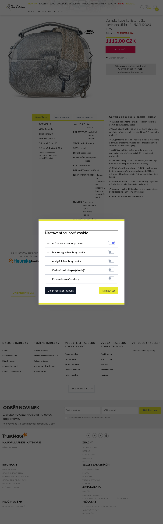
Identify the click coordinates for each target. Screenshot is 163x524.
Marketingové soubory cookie (68, 252)
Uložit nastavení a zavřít (61, 290)
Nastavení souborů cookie (66, 232)
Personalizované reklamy (65, 278)
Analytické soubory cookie (66, 261)
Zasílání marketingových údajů (68, 270)
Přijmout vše (108, 290)
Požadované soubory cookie (67, 243)
